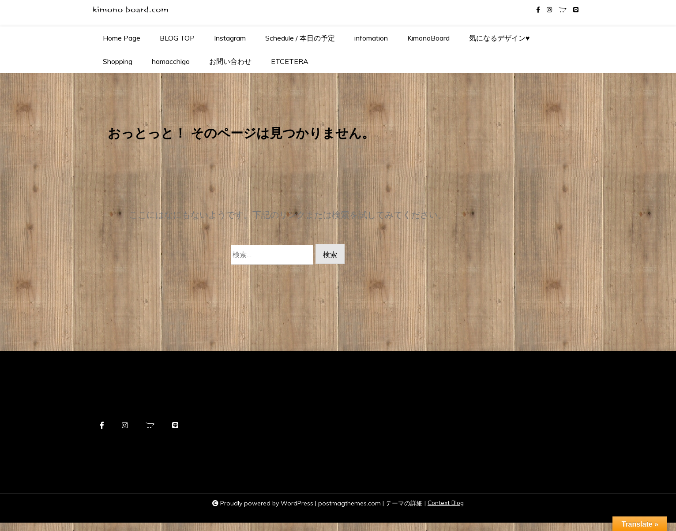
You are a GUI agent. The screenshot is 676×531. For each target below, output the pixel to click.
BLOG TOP (177, 38)
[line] (575, 10)
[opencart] (563, 10)
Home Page (121, 38)
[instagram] (549, 10)
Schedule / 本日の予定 (300, 38)
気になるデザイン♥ (499, 38)
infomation (371, 38)
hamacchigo (171, 61)
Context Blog (446, 512)
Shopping (117, 61)
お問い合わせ (230, 61)
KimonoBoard (428, 38)
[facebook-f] (538, 10)
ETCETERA (289, 61)
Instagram (230, 38)
